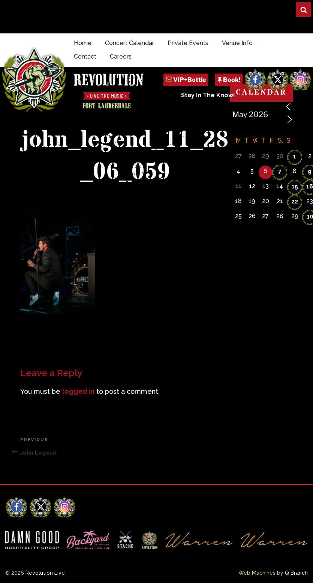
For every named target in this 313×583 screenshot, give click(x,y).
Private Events (188, 43)
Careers (121, 56)
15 (295, 186)
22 (294, 201)
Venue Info (237, 43)
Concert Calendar (129, 43)
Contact (85, 56)
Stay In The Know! (208, 95)
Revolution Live (45, 573)
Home (82, 43)
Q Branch (296, 573)
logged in (78, 391)
